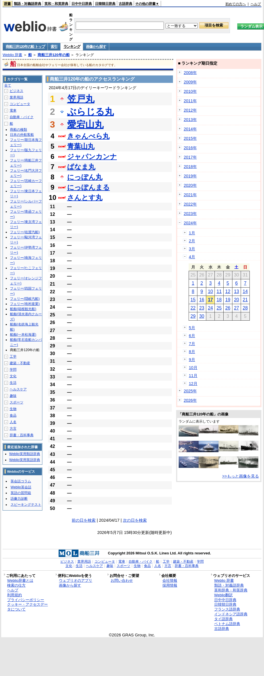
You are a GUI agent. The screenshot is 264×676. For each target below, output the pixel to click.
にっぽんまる (88, 187)
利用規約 (14, 595)
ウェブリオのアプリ (75, 580)
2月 (192, 241)
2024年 (190, 223)
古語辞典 (125, 3)
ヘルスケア (18, 389)
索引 (54, 46)
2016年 (190, 148)
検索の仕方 (16, 585)
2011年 (190, 101)
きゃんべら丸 (88, 136)
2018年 (190, 166)
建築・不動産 (20, 363)
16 (201, 299)
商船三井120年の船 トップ (25, 46)
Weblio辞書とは (20, 580)
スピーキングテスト (26, 505)
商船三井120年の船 (54, 55)
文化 (13, 376)
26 (227, 308)
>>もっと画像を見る (240, 476)
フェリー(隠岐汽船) (25, 299)
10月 (193, 367)
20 (236, 299)
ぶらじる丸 (90, 111)
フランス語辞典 (227, 609)
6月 (192, 335)
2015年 (190, 138)
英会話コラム (21, 481)
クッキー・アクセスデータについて (27, 606)
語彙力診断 (19, 499)
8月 (192, 351)
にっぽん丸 (84, 177)
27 (236, 308)
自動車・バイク (22, 117)
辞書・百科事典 (22, 435)
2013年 (190, 119)
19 (227, 299)
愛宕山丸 (85, 124)
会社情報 (169, 580)
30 (201, 316)
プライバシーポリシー (25, 600)
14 (245, 291)
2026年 (190, 400)
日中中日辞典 (81, 3)
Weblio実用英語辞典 (24, 460)
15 (193, 299)
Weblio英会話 (21, 487)
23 (201, 308)
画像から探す (96, 46)
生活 (13, 383)
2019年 (190, 176)
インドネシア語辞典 (231, 614)
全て (7, 85)
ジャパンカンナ (92, 156)
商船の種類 (18, 130)
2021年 (190, 194)
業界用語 (16, 97)
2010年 (190, 91)
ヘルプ (256, 4)
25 (219, 308)
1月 (192, 233)
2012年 (190, 110)
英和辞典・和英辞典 (231, 590)
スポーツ (16, 402)
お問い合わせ (122, 580)
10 (210, 291)
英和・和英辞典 (56, 3)
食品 (13, 415)
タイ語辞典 (223, 619)
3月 (192, 249)
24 (210, 308)
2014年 (190, 129)
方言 (13, 429)
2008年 (190, 72)
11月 (193, 375)
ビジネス (16, 91)
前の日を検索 (84, 520)
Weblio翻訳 (223, 595)
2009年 (190, 82)
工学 (13, 357)
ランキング (71, 46)
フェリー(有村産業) (25, 304)
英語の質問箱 (21, 493)
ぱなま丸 (81, 167)
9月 (192, 359)
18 (219, 299)
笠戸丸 (80, 99)
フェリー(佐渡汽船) (25, 232)
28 (245, 308)
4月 (192, 257)
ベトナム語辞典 (227, 624)
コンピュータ (20, 104)
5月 (192, 327)
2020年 (190, 185)
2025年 (190, 391)
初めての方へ (235, 4)
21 (245, 299)
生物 (13, 409)
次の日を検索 (135, 520)
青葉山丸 (80, 146)
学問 (13, 370)
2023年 (190, 213)
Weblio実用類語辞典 (24, 454)
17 (210, 299)
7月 (192, 343)
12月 (193, 383)
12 (227, 291)
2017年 (190, 157)
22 (193, 308)
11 (219, 291)
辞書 (7, 3)
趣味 (13, 396)
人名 (13, 422)
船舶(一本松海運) (23, 335)
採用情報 (169, 585)
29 (193, 316)
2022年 (190, 204)
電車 (13, 110)
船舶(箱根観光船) (23, 309)
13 (236, 291)
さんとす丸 (84, 197)
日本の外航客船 (22, 135)
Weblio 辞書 (12, 55)
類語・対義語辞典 (27, 3)
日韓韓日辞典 (105, 3)
